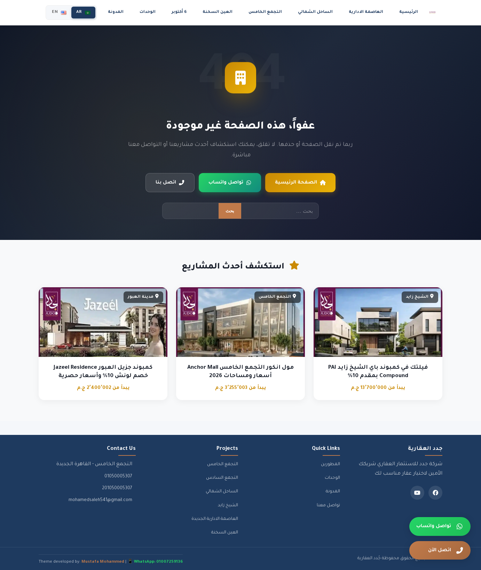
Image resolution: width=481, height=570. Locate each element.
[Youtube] (417, 493)
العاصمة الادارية (366, 12)
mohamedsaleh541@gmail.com (100, 500)
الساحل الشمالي (315, 12)
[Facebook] (435, 493)
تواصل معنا (328, 505)
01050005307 (118, 476)
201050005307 (117, 488)
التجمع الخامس (265, 12)
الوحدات (148, 12)
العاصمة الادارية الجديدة (214, 519)
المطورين (330, 464)
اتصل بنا (170, 183)
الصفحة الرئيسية (300, 183)
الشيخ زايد (228, 505)
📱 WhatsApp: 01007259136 (155, 562)
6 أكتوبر (179, 12)
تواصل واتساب (229, 183)
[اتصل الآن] (440, 550)
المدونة (116, 12)
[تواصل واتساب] (440, 526)
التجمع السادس (222, 478)
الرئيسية (408, 12)
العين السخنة (217, 12)
